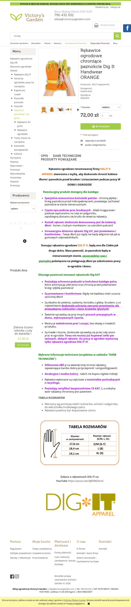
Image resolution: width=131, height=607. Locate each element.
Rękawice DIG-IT (22, 74)
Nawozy (14, 161)
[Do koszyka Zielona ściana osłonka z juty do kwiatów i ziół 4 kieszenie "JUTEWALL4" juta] (23, 345)
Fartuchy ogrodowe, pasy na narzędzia (24, 82)
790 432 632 (64, 15)
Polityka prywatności (21, 553)
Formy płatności (62, 552)
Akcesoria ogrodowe (20, 66)
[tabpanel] (79, 347)
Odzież (13, 70)
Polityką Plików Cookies (75, 600)
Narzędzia (15, 157)
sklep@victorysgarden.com (72, 19)
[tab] (44, 155)
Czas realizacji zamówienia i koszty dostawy (65, 560)
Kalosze (18, 153)
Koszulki (18, 106)
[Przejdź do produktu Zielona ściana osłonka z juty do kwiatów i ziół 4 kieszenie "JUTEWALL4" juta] (23, 307)
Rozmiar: (85, 107)
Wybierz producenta (19, 202)
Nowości (14, 181)
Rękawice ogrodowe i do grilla (21, 114)
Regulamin (16, 548)
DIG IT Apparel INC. (101, 84)
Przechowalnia (40, 557)
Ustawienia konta (41, 553)
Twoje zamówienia (42, 548)
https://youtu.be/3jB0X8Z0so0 (85, 481)
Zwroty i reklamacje (20, 557)
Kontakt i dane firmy (87, 553)
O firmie (81, 548)
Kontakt (103, 548)
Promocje (15, 185)
